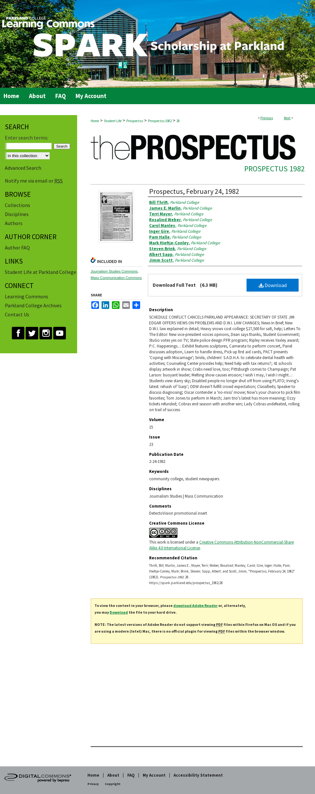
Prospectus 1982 (160, 121)
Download (273, 285)
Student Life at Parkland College (40, 272)
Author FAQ (17, 247)
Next (287, 118)
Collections (17, 205)
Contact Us (17, 314)
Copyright (113, 784)
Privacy (93, 784)
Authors (13, 223)
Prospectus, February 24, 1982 (194, 191)
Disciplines (17, 214)
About (113, 775)
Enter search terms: (26, 137)
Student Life (113, 121)
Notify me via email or (34, 180)
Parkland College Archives (33, 305)
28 (178, 121)
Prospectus (134, 121)
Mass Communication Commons (116, 278)
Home (95, 121)
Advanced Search (23, 168)
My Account (154, 775)
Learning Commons (26, 296)
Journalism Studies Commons (114, 271)
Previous (266, 118)
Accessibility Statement (198, 775)
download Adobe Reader (195, 605)
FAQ (131, 775)
